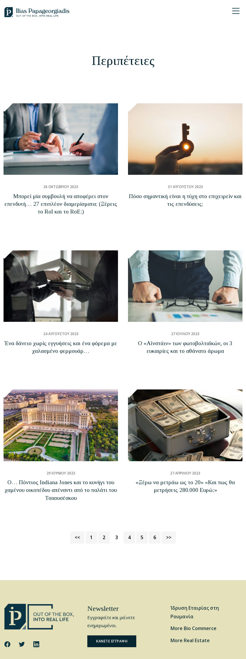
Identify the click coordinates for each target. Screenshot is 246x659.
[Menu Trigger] (235, 11)
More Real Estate (190, 596)
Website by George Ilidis (220, 649)
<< (77, 492)
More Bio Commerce (193, 583)
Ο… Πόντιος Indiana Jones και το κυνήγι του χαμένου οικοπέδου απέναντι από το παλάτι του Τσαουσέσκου (61, 454)
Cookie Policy (74, 649)
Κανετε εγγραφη (111, 596)
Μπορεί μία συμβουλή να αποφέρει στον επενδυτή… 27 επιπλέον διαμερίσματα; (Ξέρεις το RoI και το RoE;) (60, 198)
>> (168, 492)
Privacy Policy (102, 649)
